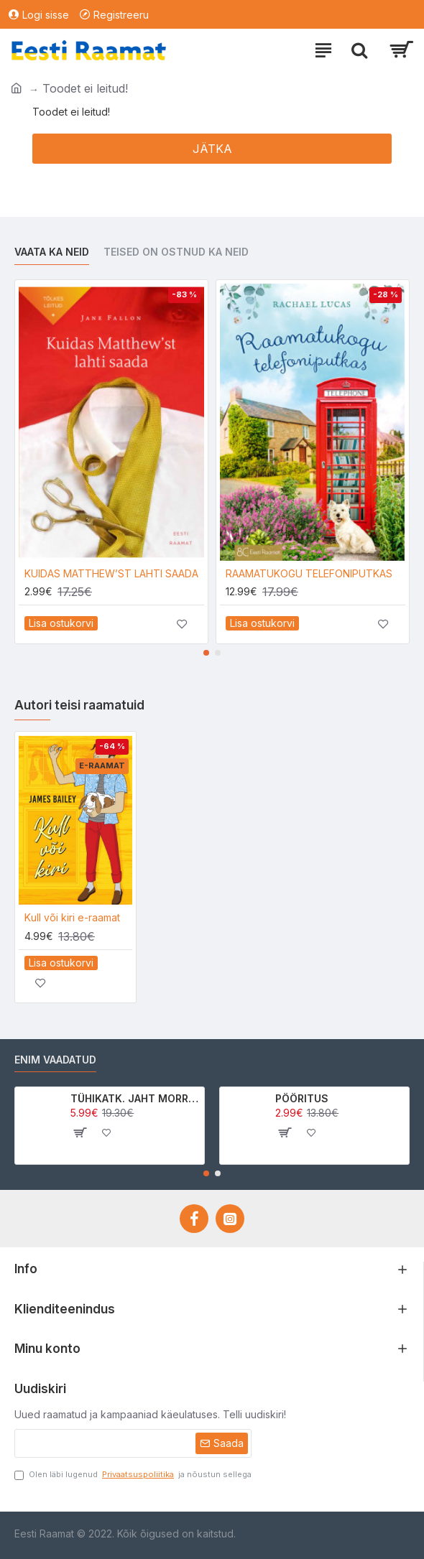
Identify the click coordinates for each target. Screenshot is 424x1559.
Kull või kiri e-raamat (72, 917)
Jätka (212, 148)
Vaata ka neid (51, 252)
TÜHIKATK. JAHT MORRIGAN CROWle (134, 1098)
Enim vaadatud (55, 1059)
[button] (206, 653)
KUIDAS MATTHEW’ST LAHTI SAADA (111, 573)
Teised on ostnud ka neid (176, 252)
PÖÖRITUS (301, 1098)
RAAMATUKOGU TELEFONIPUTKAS (309, 573)
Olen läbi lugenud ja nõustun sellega (133, 1475)
